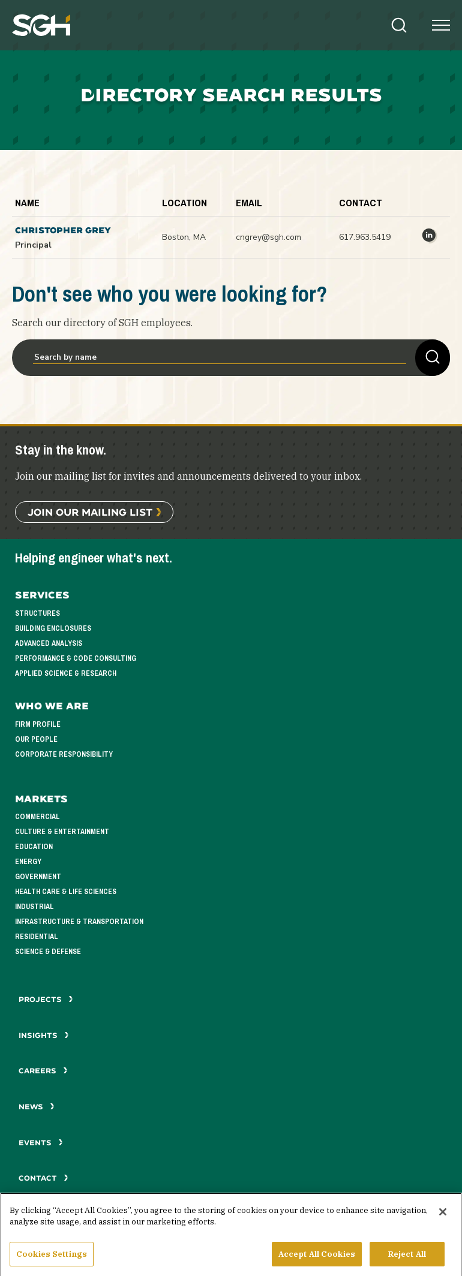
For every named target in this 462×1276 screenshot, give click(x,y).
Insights (44, 1035)
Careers (43, 1070)
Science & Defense (48, 951)
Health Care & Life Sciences (65, 891)
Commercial (37, 816)
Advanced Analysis (48, 643)
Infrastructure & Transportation (79, 921)
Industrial (34, 906)
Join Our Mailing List (90, 511)
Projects (46, 999)
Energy (28, 861)
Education (34, 846)
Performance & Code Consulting (75, 658)
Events (41, 1142)
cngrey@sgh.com (268, 237)
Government (38, 876)
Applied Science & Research (65, 673)
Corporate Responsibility (64, 754)
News (37, 1106)
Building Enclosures (53, 628)
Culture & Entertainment (62, 831)
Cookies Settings (51, 1262)
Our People (36, 739)
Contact (43, 1177)
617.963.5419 (365, 237)
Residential (36, 936)
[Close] (443, 1220)
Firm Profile (38, 724)
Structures (37, 613)
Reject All (407, 1262)
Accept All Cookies (316, 1262)
